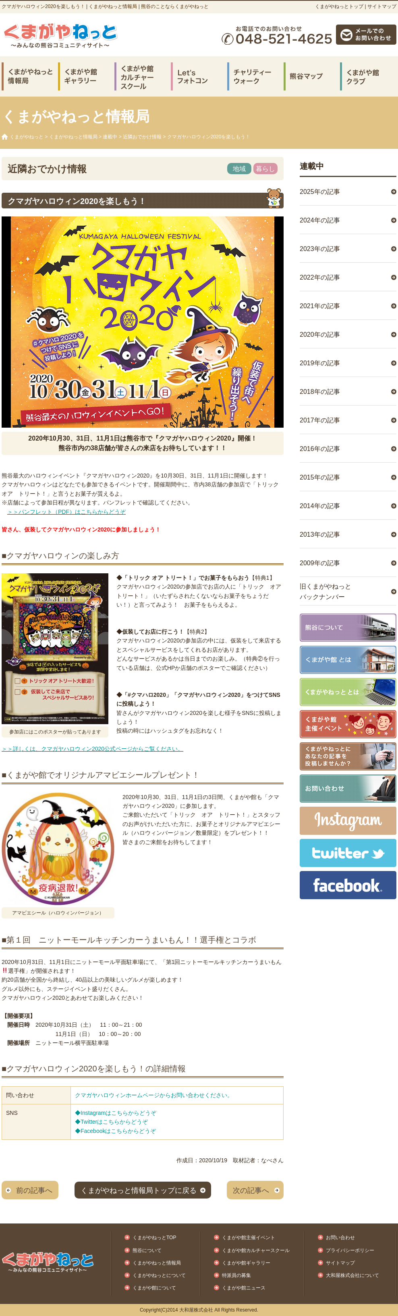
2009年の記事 (320, 563)
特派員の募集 (236, 1275)
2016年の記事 (320, 448)
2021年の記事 (320, 306)
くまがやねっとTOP (154, 1237)
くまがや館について (154, 1288)
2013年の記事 (320, 534)
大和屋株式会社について (352, 1275)
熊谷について (147, 1250)
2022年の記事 (320, 277)
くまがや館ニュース (243, 1288)
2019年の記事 (320, 363)
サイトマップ (381, 6)
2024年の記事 (320, 220)
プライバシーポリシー (350, 1250)
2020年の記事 (320, 334)
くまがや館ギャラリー (246, 1263)
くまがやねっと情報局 (73, 137)
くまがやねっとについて (159, 1275)
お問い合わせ (340, 1237)
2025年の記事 (320, 191)
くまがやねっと (27, 137)
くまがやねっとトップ (339, 6)
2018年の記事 (320, 391)
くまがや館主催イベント (248, 1237)
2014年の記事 (320, 506)
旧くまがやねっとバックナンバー (325, 591)
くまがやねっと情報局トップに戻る (139, 1190)
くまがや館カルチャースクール (256, 1250)
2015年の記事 (320, 477)
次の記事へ (251, 1190)
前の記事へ (34, 1190)
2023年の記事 (320, 248)
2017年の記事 (320, 420)
